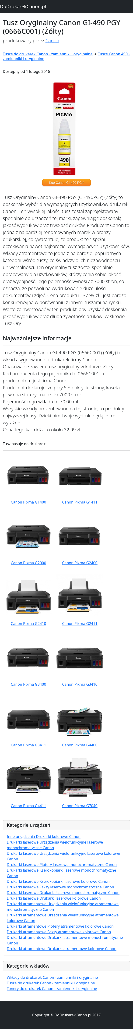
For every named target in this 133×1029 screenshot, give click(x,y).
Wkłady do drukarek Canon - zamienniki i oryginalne (52, 977)
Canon (52, 40)
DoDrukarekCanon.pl (23, 6)
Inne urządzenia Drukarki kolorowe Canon (43, 836)
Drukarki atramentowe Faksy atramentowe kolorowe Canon (59, 931)
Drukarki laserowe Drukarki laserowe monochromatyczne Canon (63, 892)
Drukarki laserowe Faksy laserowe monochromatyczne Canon (60, 887)
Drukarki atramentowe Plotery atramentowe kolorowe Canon (60, 926)
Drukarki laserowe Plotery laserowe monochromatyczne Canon (62, 864)
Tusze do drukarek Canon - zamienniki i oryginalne (48, 54)
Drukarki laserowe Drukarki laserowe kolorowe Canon (54, 898)
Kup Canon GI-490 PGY (66, 183)
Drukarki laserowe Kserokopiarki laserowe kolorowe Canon (58, 881)
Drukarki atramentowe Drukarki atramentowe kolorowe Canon (61, 948)
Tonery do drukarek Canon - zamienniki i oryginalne (52, 988)
